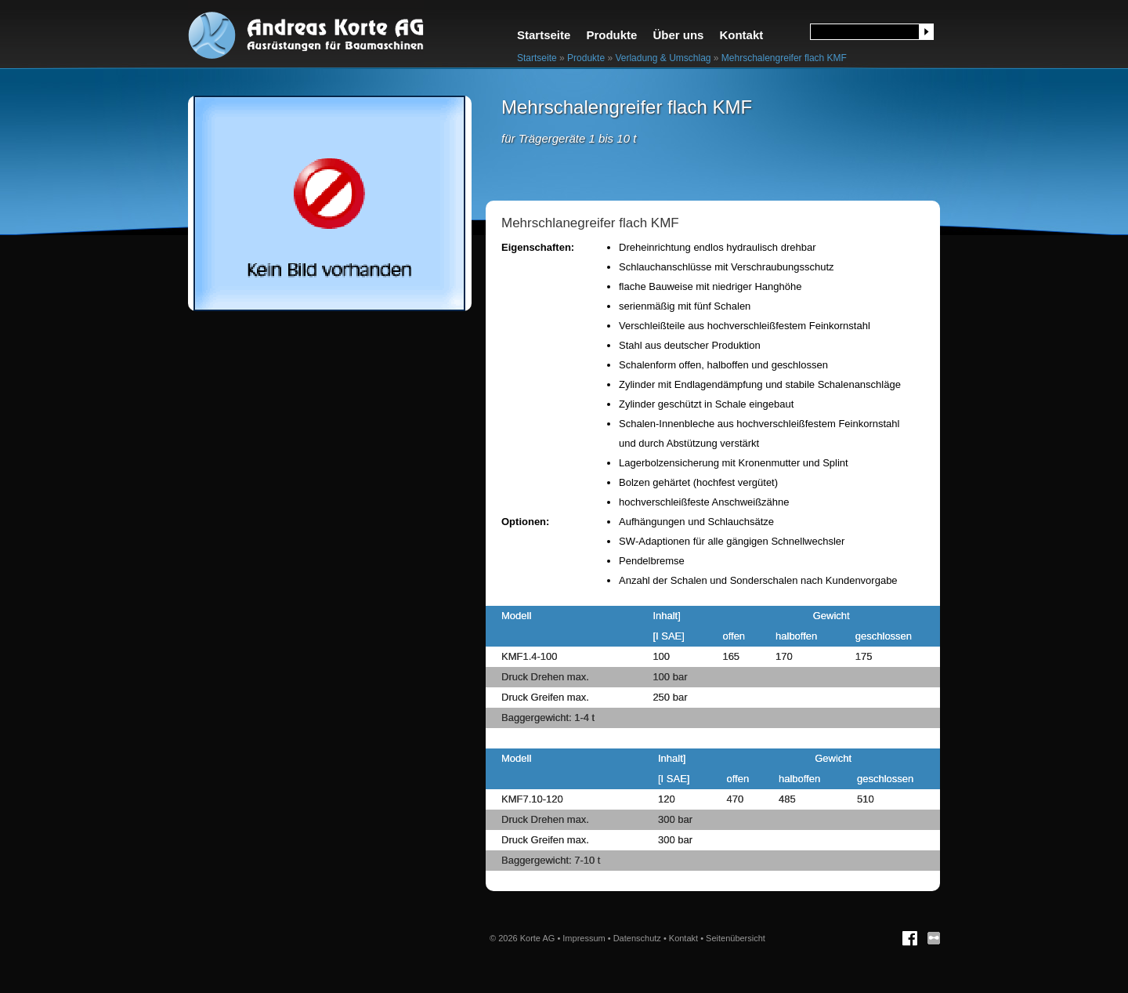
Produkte (611, 35)
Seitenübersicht (735, 938)
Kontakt (741, 35)
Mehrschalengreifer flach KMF (784, 58)
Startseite (543, 35)
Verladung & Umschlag (662, 58)
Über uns (678, 35)
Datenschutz (637, 938)
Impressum (583, 938)
